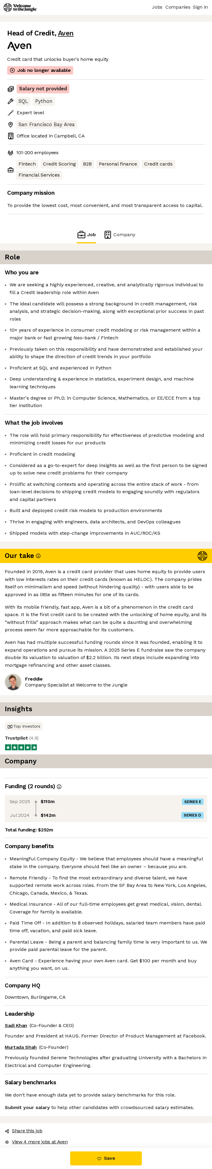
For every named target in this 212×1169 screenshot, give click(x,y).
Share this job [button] (23, 1131)
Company (119, 234)
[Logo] (20, 7)
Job (86, 234)
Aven (66, 33)
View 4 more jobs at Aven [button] (36, 1142)
